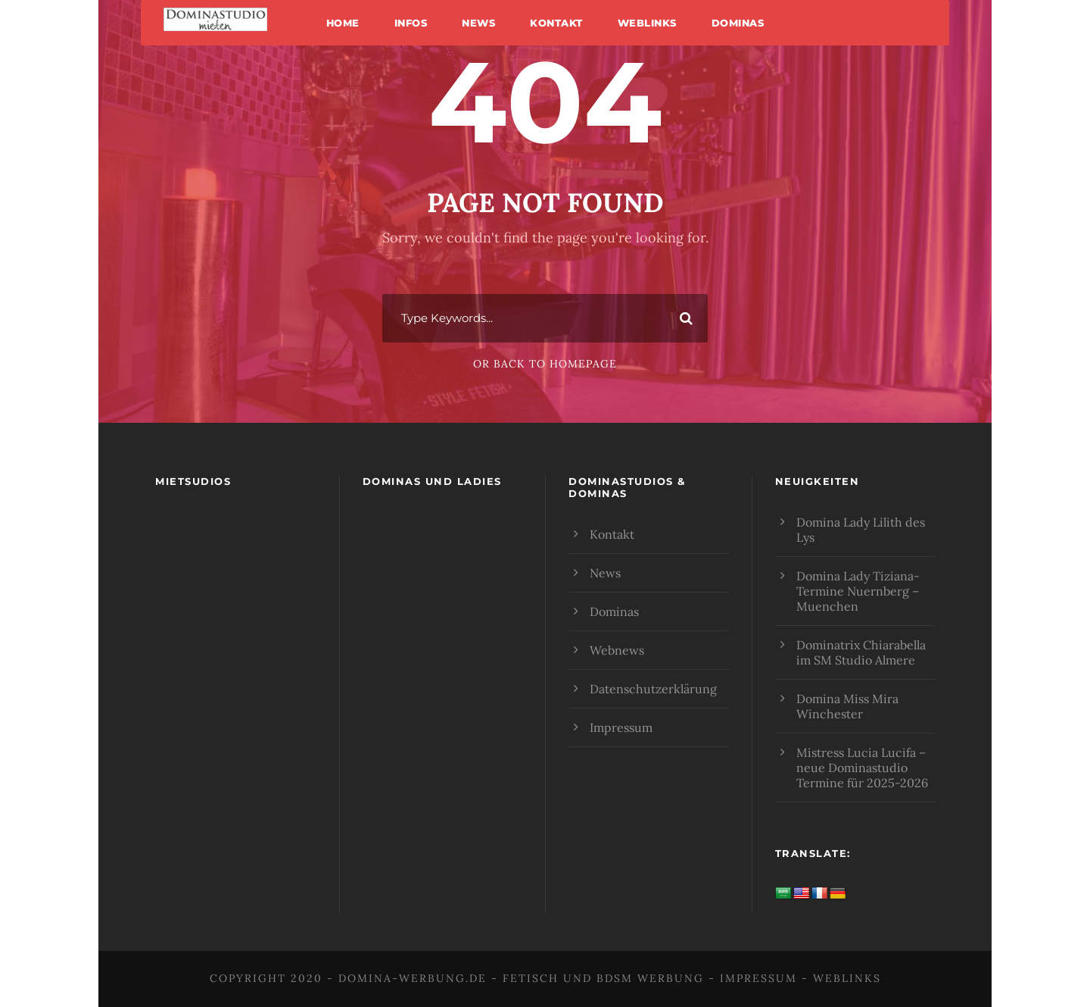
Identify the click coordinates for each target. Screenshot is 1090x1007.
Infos (411, 23)
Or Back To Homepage (545, 364)
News (478, 23)
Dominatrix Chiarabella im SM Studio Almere (861, 652)
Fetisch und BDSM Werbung (603, 978)
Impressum (621, 727)
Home (343, 23)
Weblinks (647, 23)
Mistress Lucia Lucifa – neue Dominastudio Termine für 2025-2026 (862, 767)
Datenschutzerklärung (653, 688)
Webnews (617, 650)
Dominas (738, 23)
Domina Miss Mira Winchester (847, 706)
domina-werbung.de (412, 978)
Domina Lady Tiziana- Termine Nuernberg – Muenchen (858, 591)
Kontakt (556, 23)
